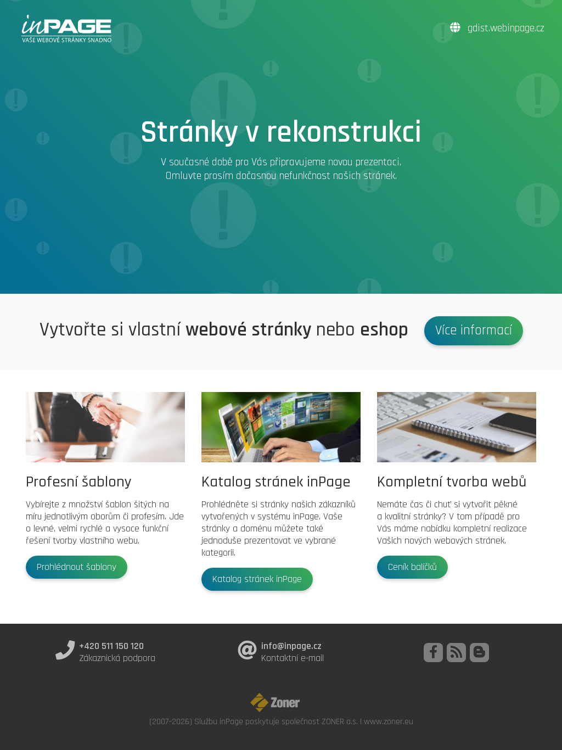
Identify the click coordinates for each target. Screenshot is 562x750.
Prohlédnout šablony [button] (76, 567)
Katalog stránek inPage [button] (257, 579)
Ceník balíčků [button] (412, 567)
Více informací (473, 330)
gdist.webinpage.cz (497, 28)
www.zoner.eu (388, 721)
